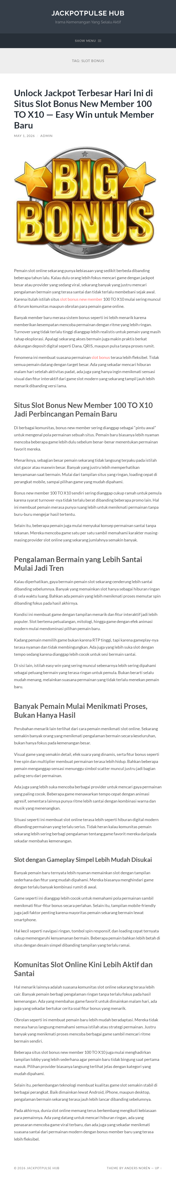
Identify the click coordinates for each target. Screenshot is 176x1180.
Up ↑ (158, 1168)
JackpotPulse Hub (88, 13)
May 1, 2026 (24, 136)
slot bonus (100, 357)
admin (46, 136)
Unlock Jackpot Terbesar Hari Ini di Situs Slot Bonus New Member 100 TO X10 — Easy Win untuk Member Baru (84, 108)
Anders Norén (137, 1168)
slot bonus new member (81, 299)
